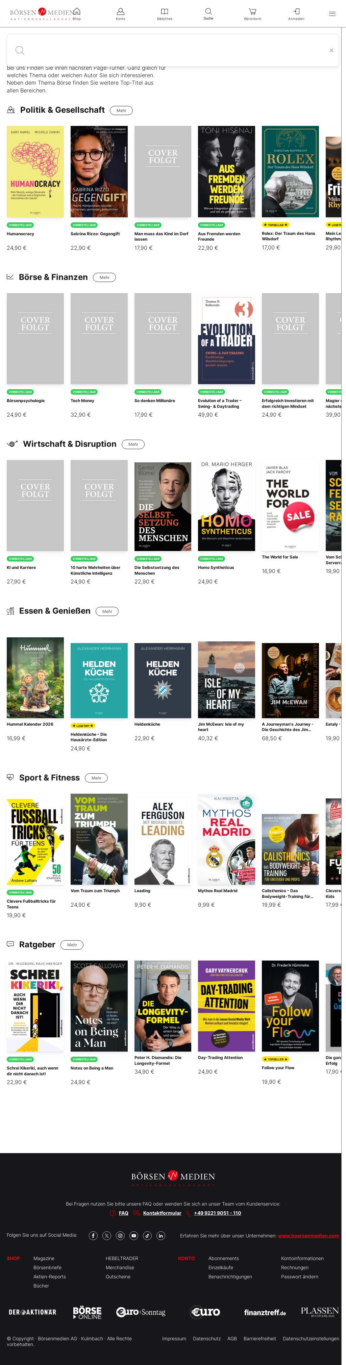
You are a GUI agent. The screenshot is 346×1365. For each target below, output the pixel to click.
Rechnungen (294, 1267)
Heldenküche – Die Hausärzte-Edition (89, 737)
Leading (142, 890)
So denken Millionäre (154, 400)
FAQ (123, 1213)
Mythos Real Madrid (218, 890)
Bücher (41, 1286)
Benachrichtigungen (230, 1276)
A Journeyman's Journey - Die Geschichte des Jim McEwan (288, 730)
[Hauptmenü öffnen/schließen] (332, 13)
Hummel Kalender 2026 (30, 724)
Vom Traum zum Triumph (95, 890)
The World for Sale (280, 556)
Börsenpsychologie (26, 400)
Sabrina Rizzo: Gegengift (95, 233)
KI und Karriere (21, 567)
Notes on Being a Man (92, 1068)
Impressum (174, 1338)
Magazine (43, 1258)
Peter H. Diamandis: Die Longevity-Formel (157, 1060)
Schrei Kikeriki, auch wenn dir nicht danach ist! (32, 1070)
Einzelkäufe (220, 1267)
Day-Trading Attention (220, 1057)
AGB (232, 1338)
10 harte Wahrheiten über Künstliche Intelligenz (95, 570)
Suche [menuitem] (208, 13)
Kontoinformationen (302, 1258)
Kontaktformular (162, 1213)
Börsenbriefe (47, 1267)
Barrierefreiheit (260, 1338)
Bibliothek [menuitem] (164, 13)
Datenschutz (207, 1338)
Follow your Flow (278, 1067)
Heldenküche (147, 724)
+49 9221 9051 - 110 (217, 1213)
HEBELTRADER (122, 1258)
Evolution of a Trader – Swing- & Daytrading (220, 403)
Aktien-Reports (49, 1276)
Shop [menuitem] (76, 13)
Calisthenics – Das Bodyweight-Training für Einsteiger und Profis (286, 896)
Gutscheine (118, 1276)
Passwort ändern (299, 1276)
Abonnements (223, 1258)
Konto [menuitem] (120, 13)
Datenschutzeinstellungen (311, 1338)
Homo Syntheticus (216, 567)
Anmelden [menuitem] (296, 13)
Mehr (121, 110)
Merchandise (120, 1267)
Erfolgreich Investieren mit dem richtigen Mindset (288, 403)
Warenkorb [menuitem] (252, 13)
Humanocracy (20, 233)
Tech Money (82, 400)
